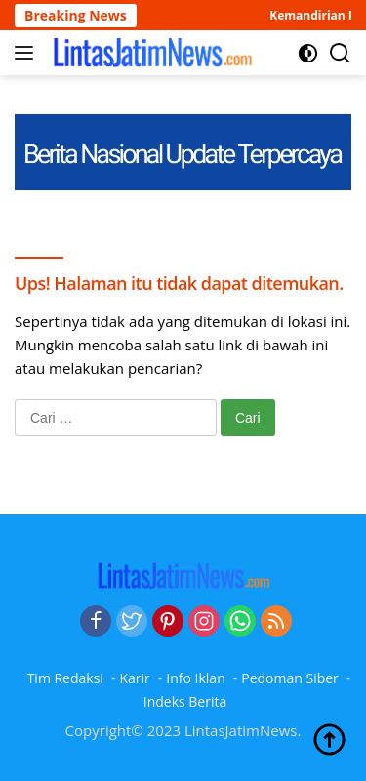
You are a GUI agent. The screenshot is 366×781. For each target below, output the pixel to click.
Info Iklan (195, 678)
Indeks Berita (185, 701)
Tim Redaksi (65, 678)
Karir (134, 678)
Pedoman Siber (290, 678)
